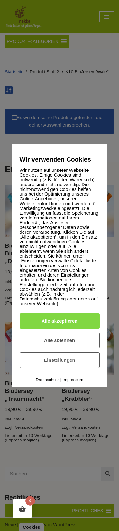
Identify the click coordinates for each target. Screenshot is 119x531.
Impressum (73, 379)
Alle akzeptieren (59, 321)
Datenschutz (47, 379)
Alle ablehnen (59, 340)
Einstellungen (59, 360)
